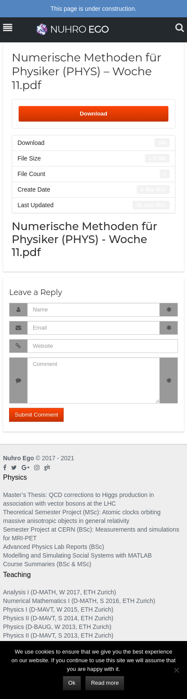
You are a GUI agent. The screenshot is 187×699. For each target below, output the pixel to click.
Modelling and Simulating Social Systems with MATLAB (77, 555)
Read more (105, 683)
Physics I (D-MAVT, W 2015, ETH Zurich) (58, 609)
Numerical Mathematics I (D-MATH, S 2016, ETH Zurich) (79, 600)
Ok (72, 683)
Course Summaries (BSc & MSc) (47, 564)
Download (93, 113)
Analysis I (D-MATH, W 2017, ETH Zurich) (59, 592)
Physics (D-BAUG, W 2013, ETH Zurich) (57, 626)
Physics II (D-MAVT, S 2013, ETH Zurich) (58, 635)
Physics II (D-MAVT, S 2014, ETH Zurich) (58, 618)
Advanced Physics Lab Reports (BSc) (53, 546)
